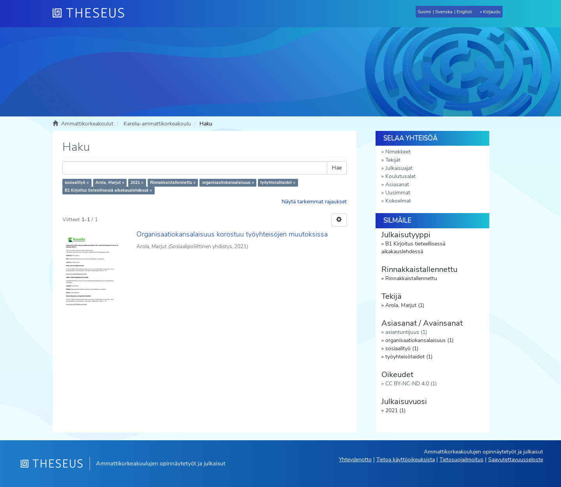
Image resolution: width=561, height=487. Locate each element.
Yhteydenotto (355, 459)
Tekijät (392, 160)
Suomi (424, 12)
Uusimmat (397, 192)
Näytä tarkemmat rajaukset (314, 201)
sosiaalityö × (77, 182)
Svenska (443, 12)
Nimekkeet (398, 151)
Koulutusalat (400, 176)
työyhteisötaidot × (277, 182)
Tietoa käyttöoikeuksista (405, 459)
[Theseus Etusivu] (92, 13)
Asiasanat (397, 184)
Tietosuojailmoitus (461, 459)
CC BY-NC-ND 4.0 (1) (411, 383)
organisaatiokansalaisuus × (228, 182)
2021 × (137, 182)
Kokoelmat (398, 201)
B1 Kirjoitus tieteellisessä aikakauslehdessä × (108, 190)
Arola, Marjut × (109, 182)
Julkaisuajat (399, 168)
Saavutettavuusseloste (515, 459)
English (464, 12)
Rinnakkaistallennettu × (173, 182)
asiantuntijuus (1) (406, 332)
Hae (337, 167)
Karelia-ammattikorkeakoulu (157, 123)
